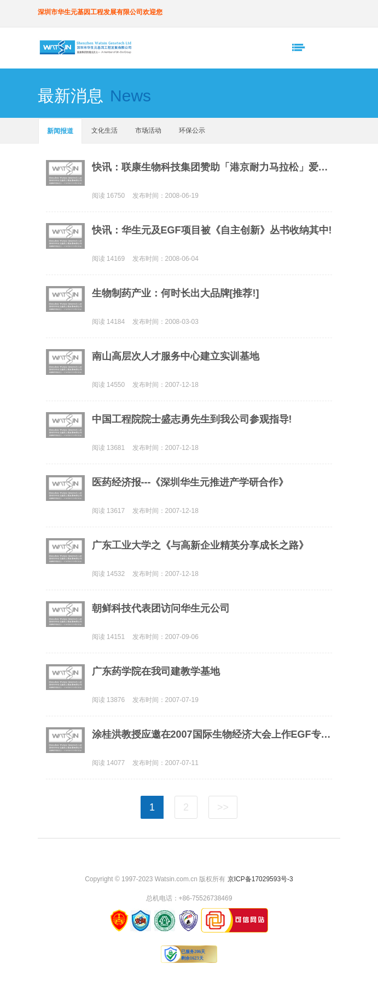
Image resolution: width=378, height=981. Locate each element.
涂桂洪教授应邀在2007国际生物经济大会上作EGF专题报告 (212, 734)
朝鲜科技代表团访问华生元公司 (161, 608)
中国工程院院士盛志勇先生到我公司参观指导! (192, 419)
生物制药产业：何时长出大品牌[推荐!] (175, 293)
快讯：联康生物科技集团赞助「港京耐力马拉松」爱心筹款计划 (212, 167)
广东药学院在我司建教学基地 (156, 671)
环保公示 (192, 130)
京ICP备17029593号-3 (260, 879)
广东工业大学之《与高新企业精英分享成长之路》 (200, 545)
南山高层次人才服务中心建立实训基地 (175, 356)
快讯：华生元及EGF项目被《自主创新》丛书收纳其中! (212, 230)
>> (223, 807)
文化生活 (104, 130)
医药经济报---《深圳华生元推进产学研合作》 (190, 482)
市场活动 (148, 130)
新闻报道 (60, 131)
